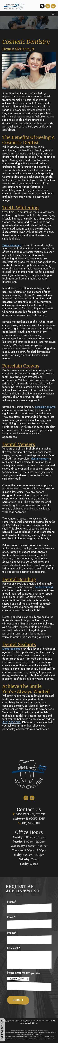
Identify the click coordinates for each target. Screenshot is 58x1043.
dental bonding (44, 587)
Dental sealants (11, 649)
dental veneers (40, 459)
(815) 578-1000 (11, 722)
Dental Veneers (18, 444)
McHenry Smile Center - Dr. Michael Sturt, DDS (36, 1021)
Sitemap (35, 1023)
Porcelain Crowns (20, 366)
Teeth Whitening (20, 207)
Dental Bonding (19, 579)
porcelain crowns (45, 407)
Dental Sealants (19, 644)
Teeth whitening (11, 245)
